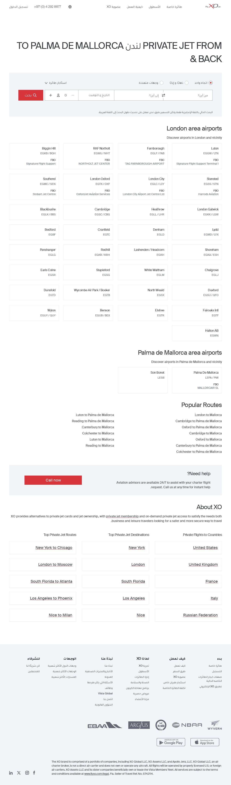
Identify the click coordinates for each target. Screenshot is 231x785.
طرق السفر (179, 671)
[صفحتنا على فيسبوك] (34, 773)
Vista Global (105, 693)
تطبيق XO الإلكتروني (210, 686)
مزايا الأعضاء (142, 699)
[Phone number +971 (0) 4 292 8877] (47, 13)
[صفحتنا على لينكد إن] (11, 773)
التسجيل (217, 671)
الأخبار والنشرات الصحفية (99, 671)
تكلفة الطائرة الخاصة (174, 688)
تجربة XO (144, 665)
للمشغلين (34, 671)
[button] (206, 658)
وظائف (109, 688)
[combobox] (187, 95)
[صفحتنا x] (19, 772)
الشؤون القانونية (104, 704)
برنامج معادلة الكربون (137, 688)
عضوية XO (114, 13)
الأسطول (154, 13)
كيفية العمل (135, 13)
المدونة (109, 676)
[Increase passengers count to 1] (50, 95)
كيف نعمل (179, 665)
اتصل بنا (108, 699)
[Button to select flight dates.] (96, 95)
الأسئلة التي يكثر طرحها (100, 682)
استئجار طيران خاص (174, 682)
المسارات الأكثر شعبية (64, 676)
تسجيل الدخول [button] (18, 13)
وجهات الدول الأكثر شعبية (62, 665)
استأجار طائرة (56, 83)
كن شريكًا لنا (33, 665)
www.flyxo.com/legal (96, 773)
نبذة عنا (109, 665)
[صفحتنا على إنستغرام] (27, 773)
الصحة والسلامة (140, 682)
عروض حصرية (141, 693)
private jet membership (122, 516)
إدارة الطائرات (142, 676)
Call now (53, 480)
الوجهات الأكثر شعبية (64, 671)
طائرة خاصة (174, 13)
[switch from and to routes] (163, 95)
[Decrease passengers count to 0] (73, 95)
